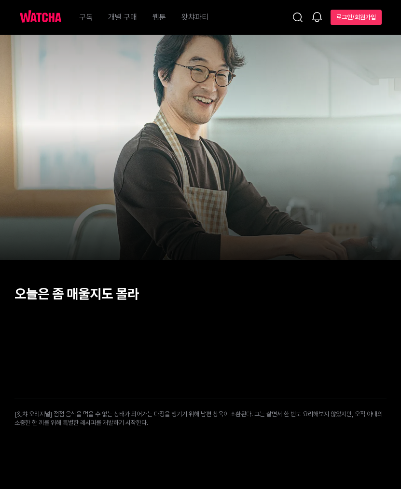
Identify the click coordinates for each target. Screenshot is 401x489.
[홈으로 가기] (45, 17)
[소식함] (317, 18)
